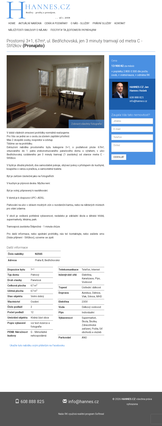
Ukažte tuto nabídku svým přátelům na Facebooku (37, 345)
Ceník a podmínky (56, 23)
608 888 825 (137, 97)
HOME (11, 23)
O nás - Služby (80, 23)
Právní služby (102, 23)
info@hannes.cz (138, 101)
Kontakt (119, 23)
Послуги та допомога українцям (73, 29)
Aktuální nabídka (30, 23)
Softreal (99, 413)
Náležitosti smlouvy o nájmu (27, 29)
